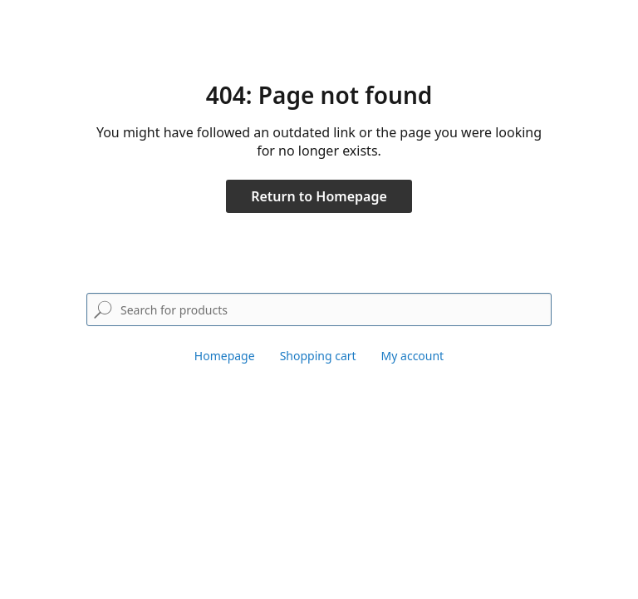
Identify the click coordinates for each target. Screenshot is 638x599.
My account (412, 356)
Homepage (224, 356)
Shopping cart (318, 356)
